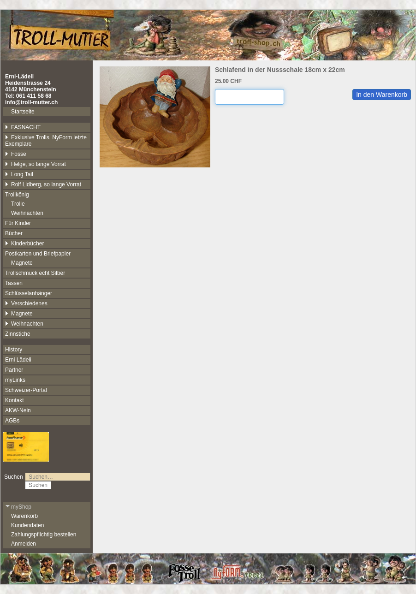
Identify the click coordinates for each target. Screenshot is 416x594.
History (13, 349)
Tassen (14, 283)
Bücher (14, 233)
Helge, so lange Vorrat (35, 164)
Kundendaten (27, 525)
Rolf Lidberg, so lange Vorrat (43, 184)
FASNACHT (23, 127)
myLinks (15, 380)
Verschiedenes (26, 303)
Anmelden (23, 544)
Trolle (18, 204)
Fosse (15, 154)
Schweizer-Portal (26, 390)
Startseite (23, 111)
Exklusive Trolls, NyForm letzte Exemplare (46, 140)
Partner (14, 370)
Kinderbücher (24, 243)
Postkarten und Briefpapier (38, 253)
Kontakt (14, 400)
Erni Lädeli (18, 359)
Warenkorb (24, 516)
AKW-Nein (18, 410)
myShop (18, 507)
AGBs (12, 420)
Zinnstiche (17, 334)
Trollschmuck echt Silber (35, 273)
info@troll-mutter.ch (31, 102)
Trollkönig (17, 194)
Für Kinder (18, 223)
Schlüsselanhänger (28, 293)
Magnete (22, 263)
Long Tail (19, 174)
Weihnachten (27, 213)
